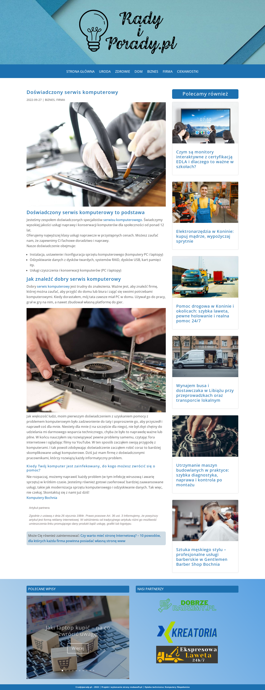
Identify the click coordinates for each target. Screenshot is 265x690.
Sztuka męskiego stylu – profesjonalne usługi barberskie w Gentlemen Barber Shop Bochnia (201, 557)
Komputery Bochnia (42, 497)
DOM (139, 72)
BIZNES (152, 72)
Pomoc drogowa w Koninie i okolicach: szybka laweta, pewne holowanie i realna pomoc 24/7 (205, 313)
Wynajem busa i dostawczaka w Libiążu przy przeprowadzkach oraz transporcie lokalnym (205, 393)
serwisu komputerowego (122, 220)
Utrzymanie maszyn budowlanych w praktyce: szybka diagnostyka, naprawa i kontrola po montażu (202, 475)
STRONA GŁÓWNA (80, 72)
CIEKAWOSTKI (187, 72)
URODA (105, 72)
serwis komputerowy (53, 286)
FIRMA (168, 72)
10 (93, 670)
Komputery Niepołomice (177, 687)
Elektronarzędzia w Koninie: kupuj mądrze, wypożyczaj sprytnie (205, 236)
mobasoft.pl (136, 687)
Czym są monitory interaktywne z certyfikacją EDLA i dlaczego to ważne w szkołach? (205, 159)
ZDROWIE (122, 72)
